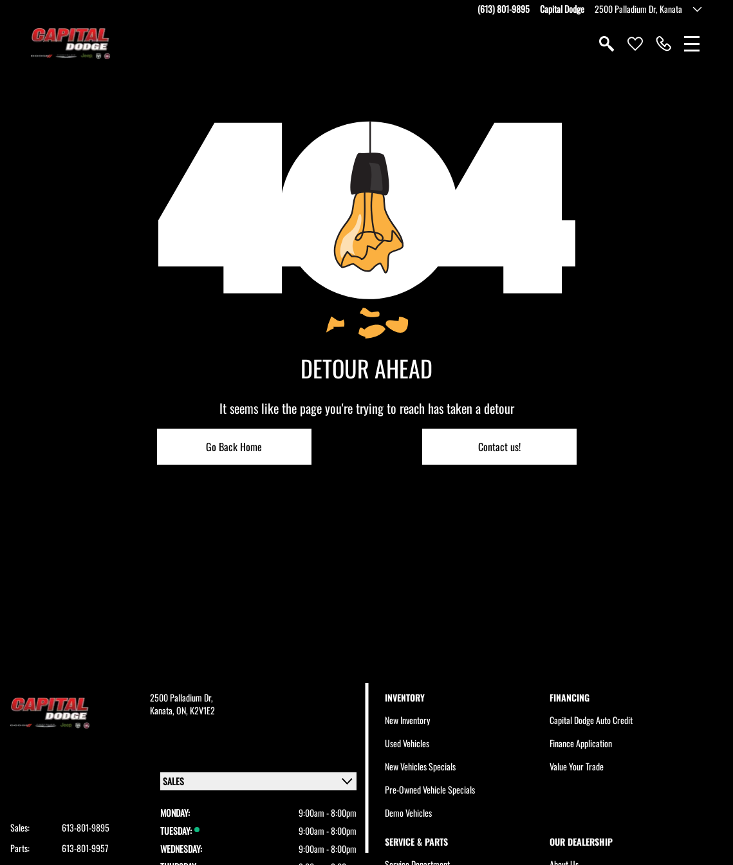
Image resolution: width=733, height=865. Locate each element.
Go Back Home (234, 446)
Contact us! (499, 446)
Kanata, (163, 710)
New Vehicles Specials (420, 766)
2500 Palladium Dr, (181, 697)
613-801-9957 (85, 848)
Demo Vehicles (408, 812)
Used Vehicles (407, 743)
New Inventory (407, 720)
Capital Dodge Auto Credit (591, 720)
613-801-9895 (85, 827)
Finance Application (581, 743)
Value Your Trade (577, 766)
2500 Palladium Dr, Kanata (638, 9)
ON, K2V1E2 (195, 710)
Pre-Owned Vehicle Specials (430, 789)
